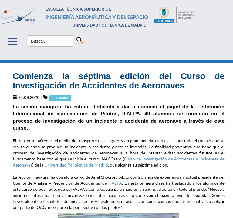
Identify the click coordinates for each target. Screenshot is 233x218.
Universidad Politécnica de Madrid (76, 164)
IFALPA (115, 183)
